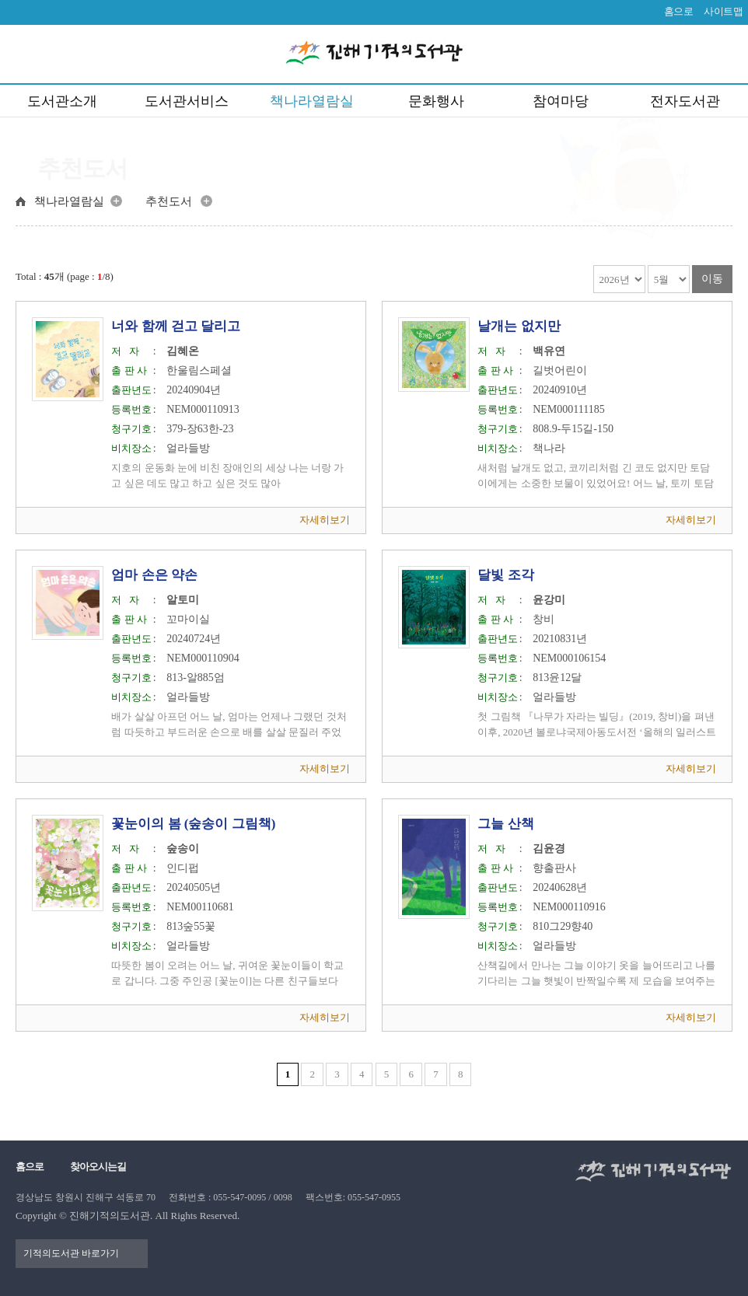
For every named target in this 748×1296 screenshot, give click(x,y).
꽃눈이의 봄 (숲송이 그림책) (193, 823)
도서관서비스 (187, 101)
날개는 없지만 (518, 326)
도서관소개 (62, 101)
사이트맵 (723, 11)
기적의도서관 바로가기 (71, 1253)
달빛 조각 (505, 575)
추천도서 (168, 201)
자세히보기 (324, 520)
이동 (712, 279)
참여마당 (561, 101)
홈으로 (679, 11)
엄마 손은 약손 (154, 575)
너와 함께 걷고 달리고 (175, 326)
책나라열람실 (312, 101)
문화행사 (436, 101)
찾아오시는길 (98, 1166)
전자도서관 (685, 101)
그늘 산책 (505, 823)
